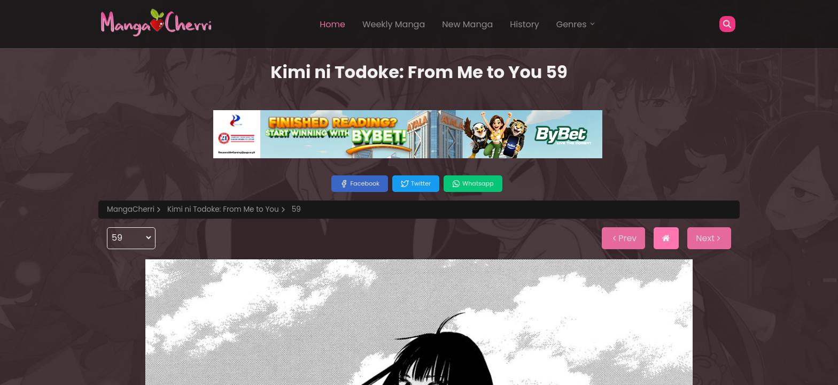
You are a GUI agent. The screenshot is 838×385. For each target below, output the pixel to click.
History (524, 24)
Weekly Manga (393, 24)
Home (332, 24)
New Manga (467, 24)
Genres (576, 24)
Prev (623, 238)
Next (709, 238)
